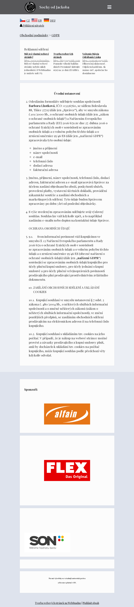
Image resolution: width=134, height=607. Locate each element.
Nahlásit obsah (91, 603)
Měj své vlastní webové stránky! (38, 57)
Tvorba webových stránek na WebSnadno (58, 603)
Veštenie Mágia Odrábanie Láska (96, 57)
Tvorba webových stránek (67, 57)
